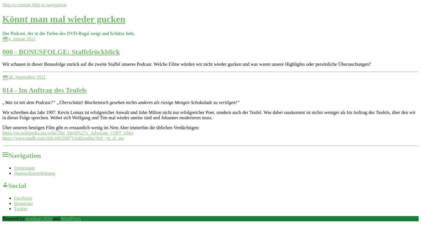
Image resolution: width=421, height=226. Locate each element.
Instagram (23, 203)
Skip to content (17, 4)
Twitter (20, 208)
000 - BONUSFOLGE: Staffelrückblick (61, 52)
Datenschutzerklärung (34, 173)
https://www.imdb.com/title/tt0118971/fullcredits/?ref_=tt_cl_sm (63, 138)
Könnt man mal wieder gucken (63, 19)
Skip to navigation (49, 4)
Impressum (24, 167)
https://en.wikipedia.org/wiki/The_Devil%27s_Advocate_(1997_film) (67, 132)
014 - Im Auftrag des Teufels (44, 90)
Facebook (23, 198)
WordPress (71, 218)
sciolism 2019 (39, 218)
